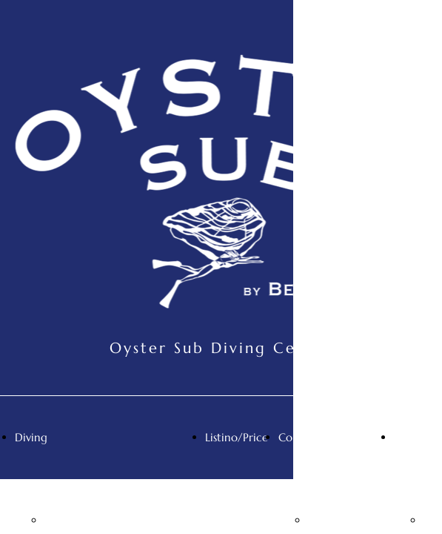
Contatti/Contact (323, 437)
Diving (31, 437)
